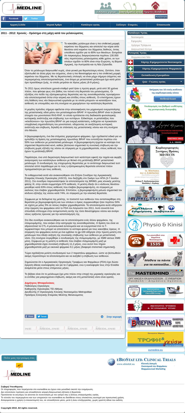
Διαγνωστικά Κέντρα (141, 49)
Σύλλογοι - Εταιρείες (127, 25)
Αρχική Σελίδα (17, 25)
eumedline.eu (155, 349)
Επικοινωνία (163, 25)
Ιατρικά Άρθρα (59, 25)
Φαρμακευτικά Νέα (140, 57)
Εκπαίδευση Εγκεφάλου (155, 75)
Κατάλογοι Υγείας (137, 33)
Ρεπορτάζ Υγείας (137, 53)
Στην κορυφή (114, 316)
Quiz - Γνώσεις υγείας (162, 82)
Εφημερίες (136, 41)
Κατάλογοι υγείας (90, 25)
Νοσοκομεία (137, 37)
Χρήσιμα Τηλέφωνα (141, 45)
